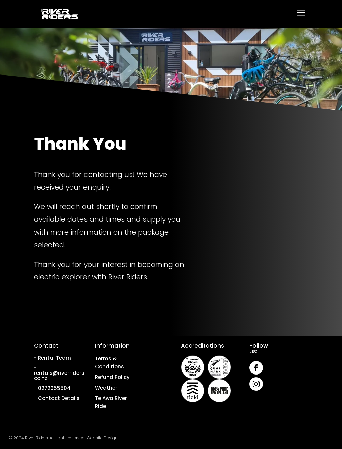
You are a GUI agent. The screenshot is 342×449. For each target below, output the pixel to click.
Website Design (102, 438)
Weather (106, 387)
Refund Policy (112, 377)
